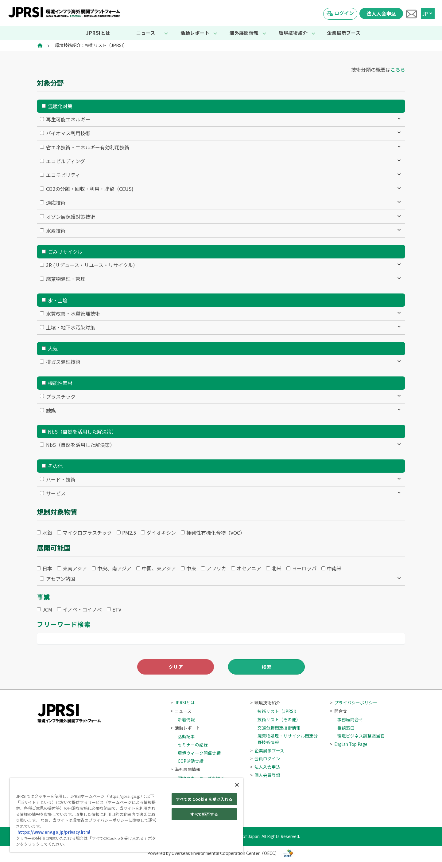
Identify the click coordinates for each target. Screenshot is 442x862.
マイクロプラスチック (87, 532)
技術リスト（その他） (279, 719)
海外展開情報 (244, 33)
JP (425, 13)
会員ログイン (265, 758)
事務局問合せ (350, 719)
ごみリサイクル (65, 251)
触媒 (51, 410)
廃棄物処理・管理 (65, 278)
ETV (116, 609)
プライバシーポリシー (353, 702)
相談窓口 (346, 728)
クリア (175, 667)
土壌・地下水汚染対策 (70, 327)
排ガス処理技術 (63, 361)
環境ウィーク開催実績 (199, 753)
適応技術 (56, 202)
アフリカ (216, 568)
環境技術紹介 (293, 33)
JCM (47, 609)
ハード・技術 (61, 479)
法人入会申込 (381, 13)
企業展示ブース (343, 33)
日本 (47, 568)
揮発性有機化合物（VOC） (215, 532)
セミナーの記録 (193, 745)
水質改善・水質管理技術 (73, 313)
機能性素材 (60, 383)
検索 (266, 667)
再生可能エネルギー (68, 119)
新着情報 (186, 719)
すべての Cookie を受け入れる (204, 799)
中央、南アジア (114, 568)
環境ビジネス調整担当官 (361, 736)
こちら (397, 69)
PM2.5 (129, 532)
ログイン (344, 13)
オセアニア (249, 568)
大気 (53, 348)
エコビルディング (65, 161)
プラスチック (61, 396)
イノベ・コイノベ (82, 609)
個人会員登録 (265, 775)
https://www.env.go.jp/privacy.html (53, 832)
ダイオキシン (161, 532)
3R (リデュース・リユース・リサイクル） (92, 265)
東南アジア (75, 568)
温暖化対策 (60, 106)
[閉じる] (237, 785)
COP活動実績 (191, 761)
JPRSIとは (98, 33)
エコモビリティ (63, 175)
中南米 (334, 568)
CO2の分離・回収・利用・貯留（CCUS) (90, 188)
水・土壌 (58, 300)
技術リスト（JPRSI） (278, 711)
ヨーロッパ (304, 568)
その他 (55, 466)
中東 (191, 568)
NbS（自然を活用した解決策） (82, 431)
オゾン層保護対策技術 (70, 216)
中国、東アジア (159, 568)
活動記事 (186, 736)
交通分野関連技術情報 (279, 728)
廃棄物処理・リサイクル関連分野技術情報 (288, 739)
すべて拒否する (204, 814)
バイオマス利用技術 (68, 133)
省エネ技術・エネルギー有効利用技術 (88, 147)
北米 (276, 568)
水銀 (47, 532)
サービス (56, 493)
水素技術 (56, 230)
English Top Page (348, 744)
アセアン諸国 (60, 578)
